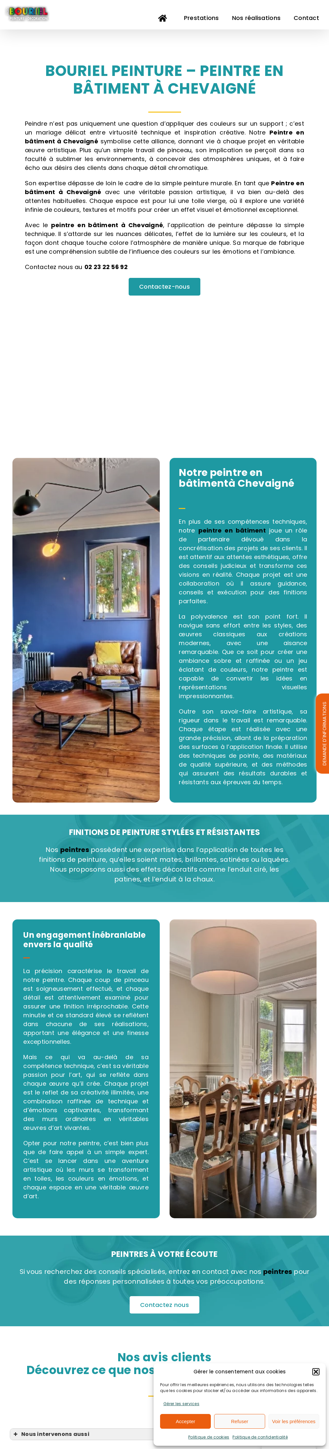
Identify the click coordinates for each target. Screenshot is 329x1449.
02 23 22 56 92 (106, 267)
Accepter (185, 1421)
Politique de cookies (208, 1437)
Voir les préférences (294, 1421)
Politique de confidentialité (260, 1437)
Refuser (239, 1421)
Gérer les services (181, 1403)
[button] (316, 1371)
